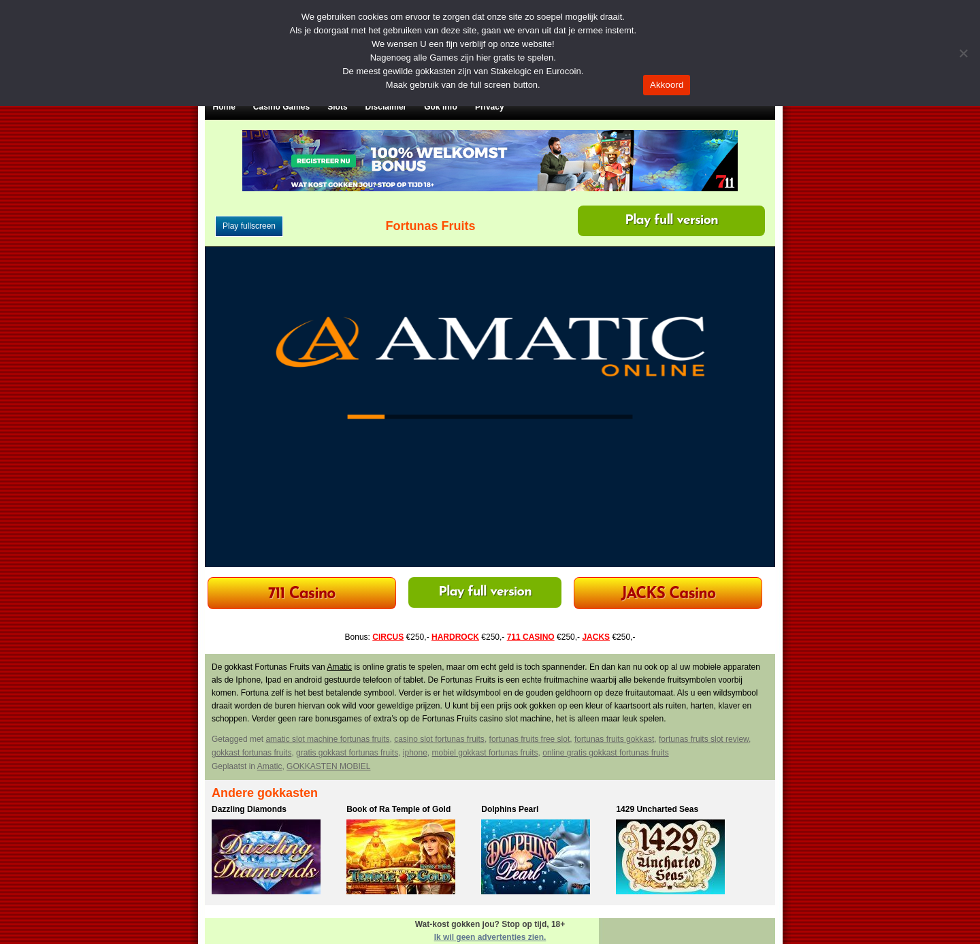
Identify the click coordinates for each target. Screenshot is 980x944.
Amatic (339, 667)
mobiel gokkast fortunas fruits (485, 753)
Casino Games (281, 107)
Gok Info (440, 107)
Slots (337, 107)
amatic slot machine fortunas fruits (327, 739)
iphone (415, 753)
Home (224, 107)
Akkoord (666, 85)
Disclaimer (386, 107)
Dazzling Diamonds (249, 809)
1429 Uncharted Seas (657, 809)
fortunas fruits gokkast (614, 739)
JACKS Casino (668, 594)
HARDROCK (455, 637)
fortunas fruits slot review (704, 739)
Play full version (671, 220)
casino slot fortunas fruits (439, 739)
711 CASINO (531, 637)
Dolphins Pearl (509, 809)
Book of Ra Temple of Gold (398, 809)
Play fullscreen (249, 226)
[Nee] (963, 53)
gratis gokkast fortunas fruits (347, 753)
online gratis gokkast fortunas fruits (605, 753)
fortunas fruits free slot (529, 739)
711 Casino (302, 594)
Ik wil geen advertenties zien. (490, 937)
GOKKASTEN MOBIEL (328, 766)
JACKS (596, 637)
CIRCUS (388, 637)
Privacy (489, 107)
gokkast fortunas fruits (251, 753)
